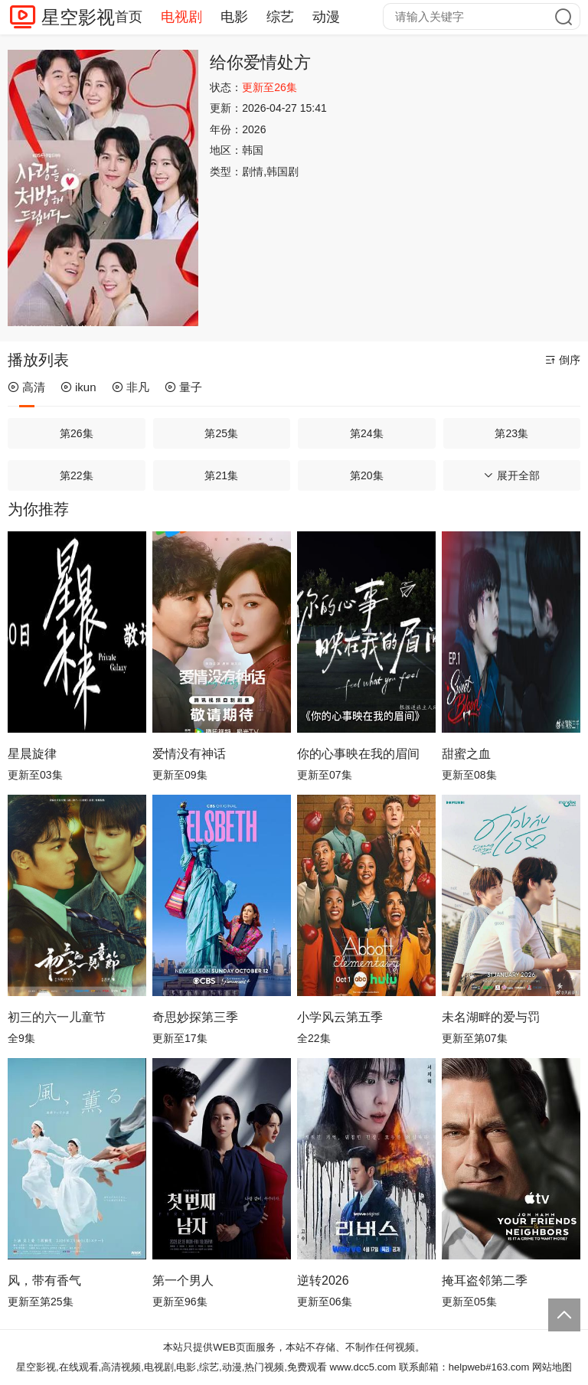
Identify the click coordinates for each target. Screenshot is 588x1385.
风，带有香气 (44, 1280)
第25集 (221, 433)
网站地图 (552, 1367)
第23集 (511, 433)
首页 (128, 16)
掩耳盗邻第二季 (485, 1280)
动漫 (326, 16)
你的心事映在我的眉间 (358, 753)
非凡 (130, 387)
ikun (78, 387)
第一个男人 (183, 1280)
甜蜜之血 (466, 753)
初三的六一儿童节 (57, 1017)
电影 (234, 16)
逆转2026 (323, 1280)
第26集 (76, 433)
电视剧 (181, 16)
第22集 (76, 475)
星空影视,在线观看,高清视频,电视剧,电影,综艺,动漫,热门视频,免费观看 (171, 1367)
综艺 (280, 16)
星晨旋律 (32, 753)
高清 (26, 387)
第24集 (367, 433)
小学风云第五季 (340, 1017)
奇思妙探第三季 (195, 1017)
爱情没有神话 (189, 753)
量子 (183, 387)
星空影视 (78, 17)
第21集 (221, 475)
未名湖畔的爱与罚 (491, 1017)
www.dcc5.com (363, 1367)
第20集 (367, 475)
